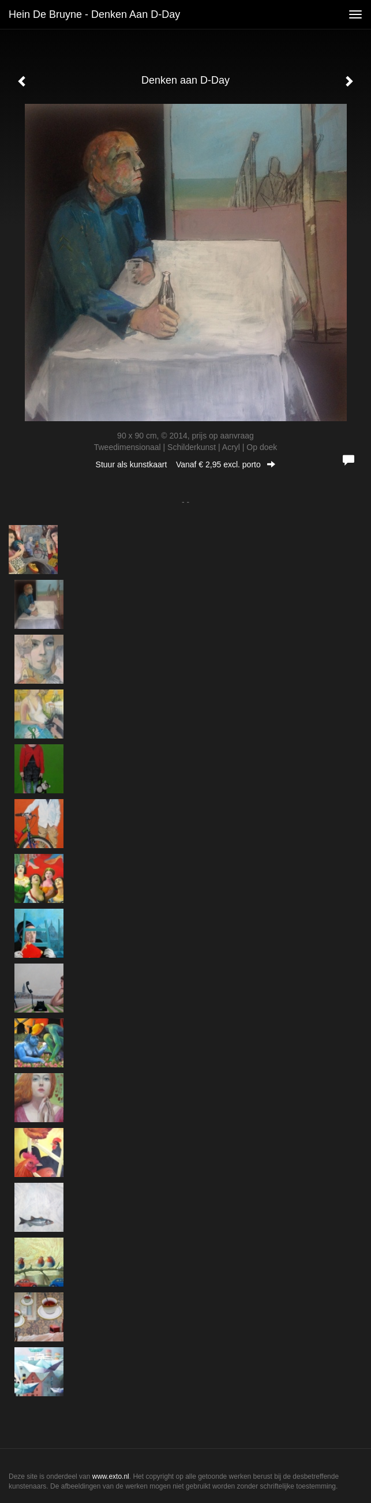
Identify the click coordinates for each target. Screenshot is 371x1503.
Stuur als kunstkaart (186, 464)
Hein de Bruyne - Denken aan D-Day (94, 14)
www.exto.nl (110, 1476)
